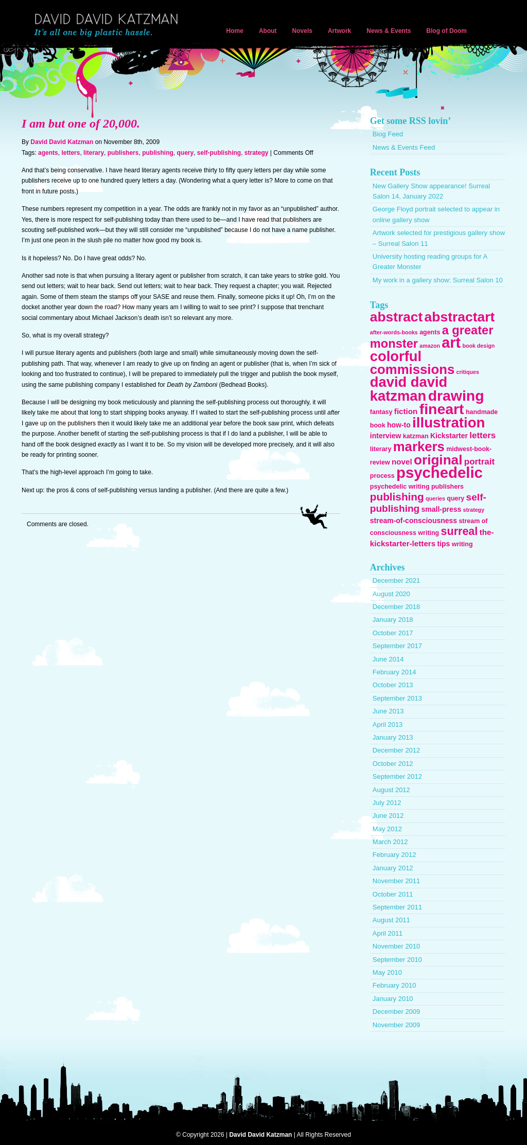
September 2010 (397, 959)
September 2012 (397, 776)
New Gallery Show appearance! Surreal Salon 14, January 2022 (431, 191)
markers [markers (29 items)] (419, 446)
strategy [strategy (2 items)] (473, 510)
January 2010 (393, 999)
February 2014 (394, 672)
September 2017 (397, 646)
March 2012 (390, 842)
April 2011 (388, 933)
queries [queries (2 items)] (435, 498)
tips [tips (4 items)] (443, 544)
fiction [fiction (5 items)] (406, 411)
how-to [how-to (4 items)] (399, 425)
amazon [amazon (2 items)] (429, 346)
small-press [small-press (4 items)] (441, 509)
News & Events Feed (404, 147)
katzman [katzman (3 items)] (416, 436)
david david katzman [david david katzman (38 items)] (409, 388)
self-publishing (219, 152)
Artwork (339, 30)
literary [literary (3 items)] (381, 449)
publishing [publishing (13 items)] (397, 497)
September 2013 (397, 698)
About (268, 30)
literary (93, 152)
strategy (256, 152)
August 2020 (391, 594)
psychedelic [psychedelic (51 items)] (439, 472)
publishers (123, 152)
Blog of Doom (446, 30)
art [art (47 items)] (451, 342)
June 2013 (388, 711)
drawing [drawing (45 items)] (456, 395)
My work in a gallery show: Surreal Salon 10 (438, 280)
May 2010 (387, 972)
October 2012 (393, 763)
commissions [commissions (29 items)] (412, 369)
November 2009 (396, 1025)
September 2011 (397, 907)
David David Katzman (108, 25)
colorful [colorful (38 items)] (395, 356)
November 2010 (396, 946)
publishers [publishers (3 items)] (447, 486)
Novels (302, 30)
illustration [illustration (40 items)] (448, 423)
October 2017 (393, 633)
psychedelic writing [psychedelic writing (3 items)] (400, 486)
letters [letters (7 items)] (482, 435)
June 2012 (388, 815)
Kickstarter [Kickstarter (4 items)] (449, 436)
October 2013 (393, 685)
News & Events (388, 30)
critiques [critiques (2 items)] (467, 372)
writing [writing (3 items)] (462, 544)
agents (48, 152)
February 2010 (394, 985)
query (185, 152)
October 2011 (393, 894)
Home (234, 30)
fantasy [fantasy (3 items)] (381, 412)
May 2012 (387, 829)
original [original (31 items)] (438, 460)
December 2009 (396, 1011)
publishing (157, 152)
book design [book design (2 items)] (478, 346)
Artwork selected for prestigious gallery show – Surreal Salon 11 (439, 238)
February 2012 (394, 854)
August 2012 (391, 790)
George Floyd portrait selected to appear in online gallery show (436, 214)
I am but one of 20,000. (81, 123)
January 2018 (393, 619)
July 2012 (387, 803)
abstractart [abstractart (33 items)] (460, 317)
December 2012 (396, 750)
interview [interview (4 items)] (385, 436)
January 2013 (393, 737)
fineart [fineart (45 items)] (441, 409)
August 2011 (391, 920)
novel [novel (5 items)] (402, 461)
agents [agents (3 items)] (429, 332)
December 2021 (396, 580)
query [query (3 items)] (455, 498)
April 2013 (388, 724)
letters (70, 152)
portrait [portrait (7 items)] (479, 462)
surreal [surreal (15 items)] (459, 531)
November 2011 (396, 881)
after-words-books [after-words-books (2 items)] (394, 332)
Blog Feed (388, 134)
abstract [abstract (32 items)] (396, 317)
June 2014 (388, 659)
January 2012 (393, 868)
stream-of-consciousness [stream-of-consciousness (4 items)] (413, 520)
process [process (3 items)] (382, 475)
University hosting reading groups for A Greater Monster (430, 262)
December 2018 (396, 607)
